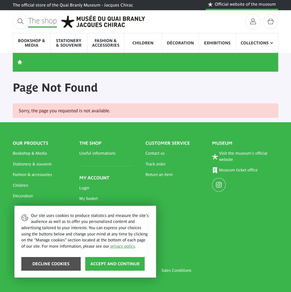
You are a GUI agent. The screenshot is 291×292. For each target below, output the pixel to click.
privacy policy (122, 246)
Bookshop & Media (31, 42)
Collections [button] (255, 43)
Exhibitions (217, 43)
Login (84, 188)
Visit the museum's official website (240, 156)
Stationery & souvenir (69, 42)
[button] (39, 153)
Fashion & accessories (105, 42)
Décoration (180, 43)
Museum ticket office (235, 170)
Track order (156, 164)
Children (142, 43)
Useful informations (97, 153)
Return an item (159, 174)
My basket (88, 198)
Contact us (155, 153)
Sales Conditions (176, 270)
